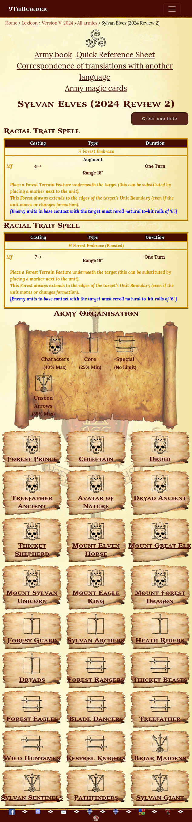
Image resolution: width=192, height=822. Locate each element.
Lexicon (30, 23)
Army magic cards (96, 88)
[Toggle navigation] (172, 9)
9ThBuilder (27, 9)
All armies (87, 23)
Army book (53, 54)
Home (11, 23)
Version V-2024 (57, 23)
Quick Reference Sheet (115, 54)
